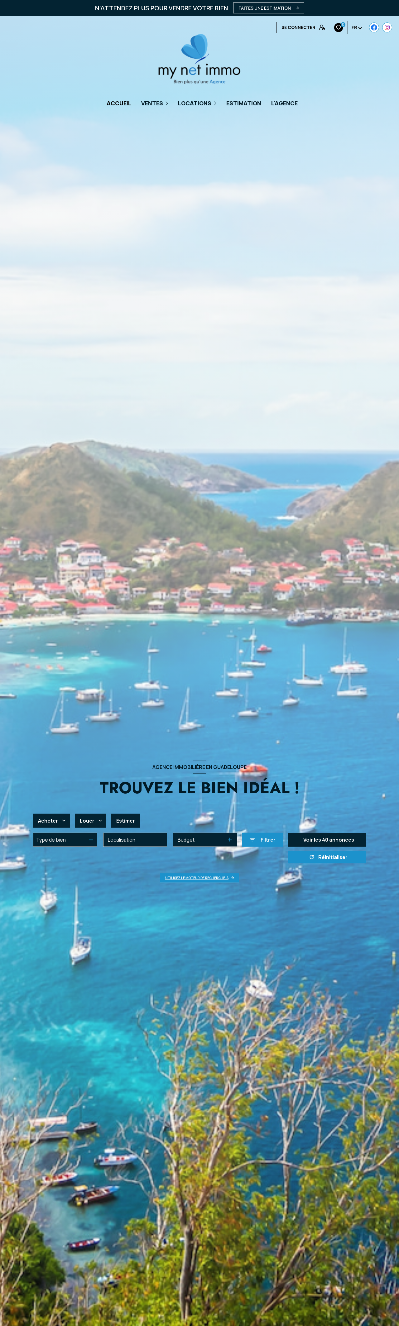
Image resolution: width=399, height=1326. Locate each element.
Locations (194, 103)
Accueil (119, 103)
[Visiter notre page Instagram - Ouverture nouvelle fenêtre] (294, 27)
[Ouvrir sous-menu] (167, 103)
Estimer (125, 820)
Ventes (152, 103)
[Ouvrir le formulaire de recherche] (262, 840)
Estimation (243, 103)
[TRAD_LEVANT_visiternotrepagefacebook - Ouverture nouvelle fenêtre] (281, 27)
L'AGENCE (284, 103)
